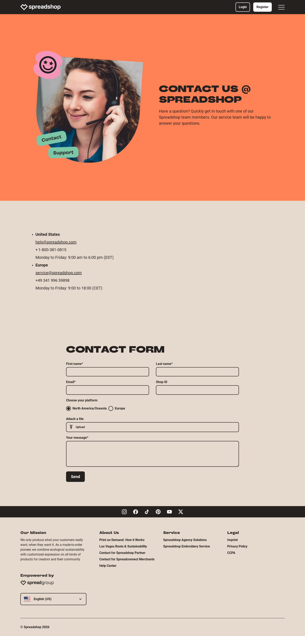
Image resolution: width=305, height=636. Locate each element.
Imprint (232, 540)
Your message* (77, 438)
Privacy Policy (237, 546)
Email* (71, 382)
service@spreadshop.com (58, 272)
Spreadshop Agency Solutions (185, 540)
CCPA (231, 553)
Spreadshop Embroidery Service (186, 546)
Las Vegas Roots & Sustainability (123, 546)
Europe (116, 408)
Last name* (164, 364)
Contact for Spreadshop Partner (122, 553)
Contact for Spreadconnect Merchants (127, 559)
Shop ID (161, 382)
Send (75, 476)
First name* (74, 364)
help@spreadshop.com (56, 242)
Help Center (107, 566)
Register (262, 7)
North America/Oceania (86, 408)
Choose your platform (82, 400)
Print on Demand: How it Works (121, 540)
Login (243, 7)
